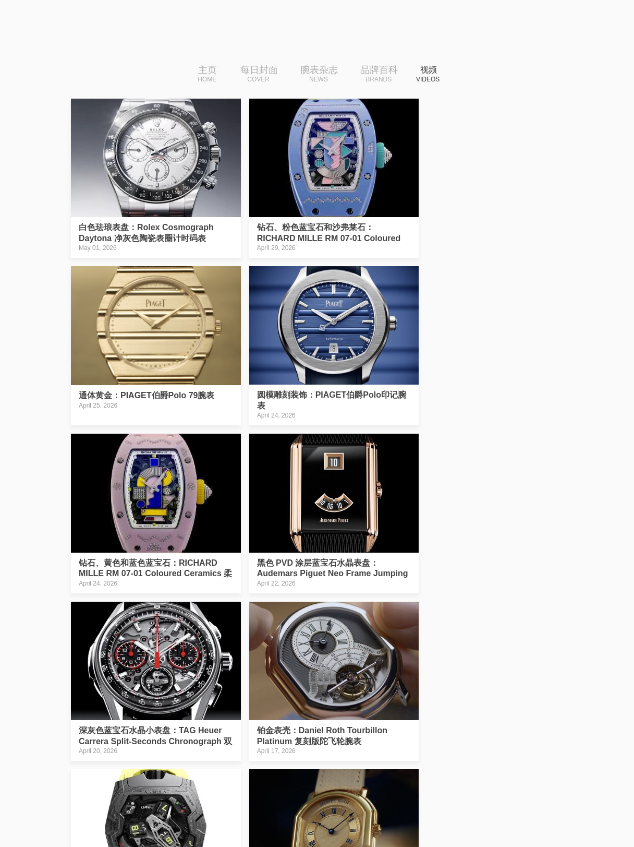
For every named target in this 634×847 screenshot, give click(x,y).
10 (364, 747)
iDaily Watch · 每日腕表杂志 (152, 815)
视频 (428, 74)
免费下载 (497, 813)
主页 (203, 74)
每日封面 (254, 74)
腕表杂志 (314, 74)
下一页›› (397, 747)
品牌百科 (375, 74)
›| (428, 747)
